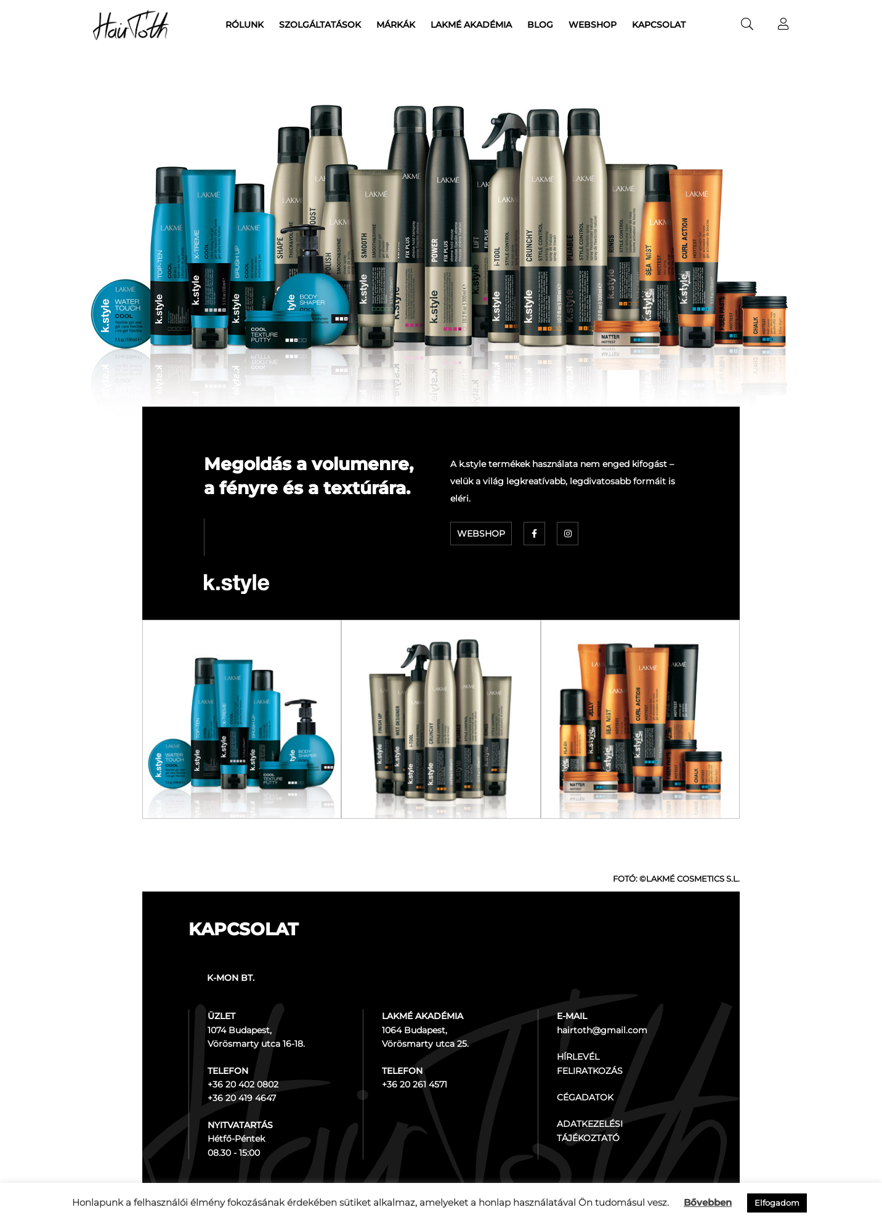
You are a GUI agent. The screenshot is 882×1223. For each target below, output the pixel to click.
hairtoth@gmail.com (602, 1030)
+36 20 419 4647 (242, 1097)
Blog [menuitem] (540, 24)
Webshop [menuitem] (592, 24)
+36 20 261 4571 (414, 1084)
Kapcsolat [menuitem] (659, 24)
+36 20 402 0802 (243, 1084)
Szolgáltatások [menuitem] (320, 24)
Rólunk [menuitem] (244, 24)
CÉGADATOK (585, 1097)
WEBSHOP (481, 533)
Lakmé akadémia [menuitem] (471, 24)
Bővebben (708, 1202)
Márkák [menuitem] (395, 24)
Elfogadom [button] (777, 1203)
